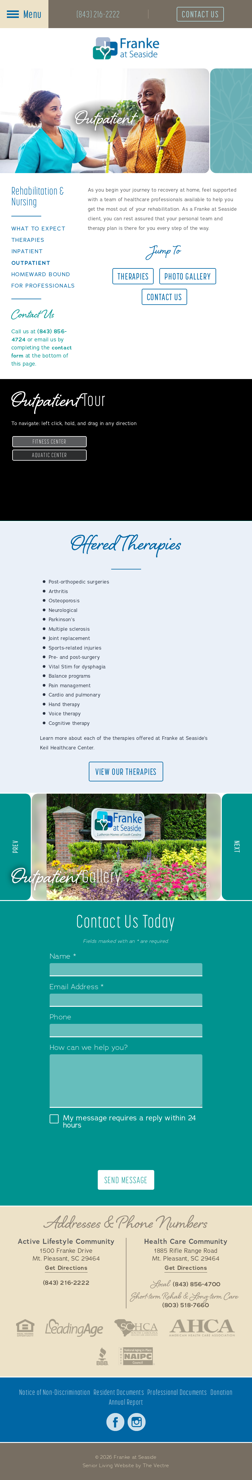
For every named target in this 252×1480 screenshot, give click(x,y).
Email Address (77, 987)
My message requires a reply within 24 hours (123, 1121)
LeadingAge (74, 1328)
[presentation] (126, 1149)
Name (63, 957)
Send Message (126, 1180)
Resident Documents (119, 1392)
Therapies (28, 240)
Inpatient (27, 251)
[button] (16, 847)
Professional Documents (177, 1392)
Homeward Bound (41, 274)
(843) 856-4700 (196, 1284)
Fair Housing (25, 1328)
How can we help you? (89, 1048)
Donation (221, 1392)
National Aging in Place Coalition (137, 1356)
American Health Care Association (202, 1328)
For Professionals (43, 285)
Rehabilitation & (38, 195)
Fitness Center (49, 441)
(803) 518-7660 (185, 1305)
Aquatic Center (49, 454)
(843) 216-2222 (98, 14)
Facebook (115, 1422)
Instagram (137, 1422)
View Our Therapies (126, 771)
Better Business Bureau (103, 1356)
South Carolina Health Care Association (136, 1328)
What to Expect (38, 228)
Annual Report (126, 1402)
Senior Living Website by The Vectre (126, 1465)
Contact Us (200, 14)
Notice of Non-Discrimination (54, 1392)
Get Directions (66, 1268)
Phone (61, 1017)
